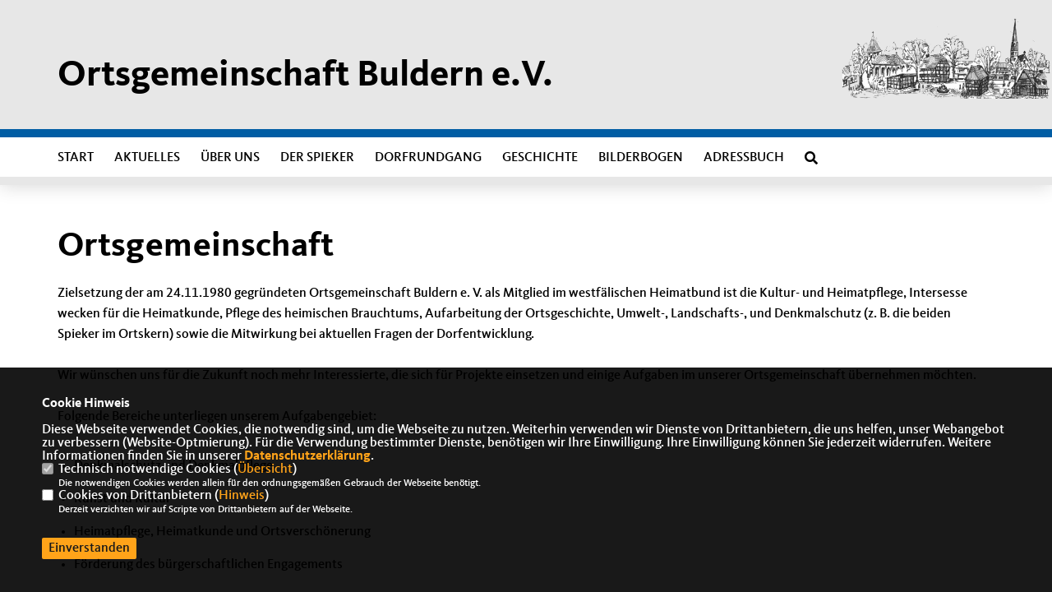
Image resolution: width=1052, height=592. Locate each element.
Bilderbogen (640, 157)
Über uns (230, 157)
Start (76, 157)
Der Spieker (317, 157)
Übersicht (265, 469)
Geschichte (540, 157)
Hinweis (242, 495)
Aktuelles (147, 157)
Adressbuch (744, 157)
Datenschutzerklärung (307, 456)
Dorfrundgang (428, 157)
